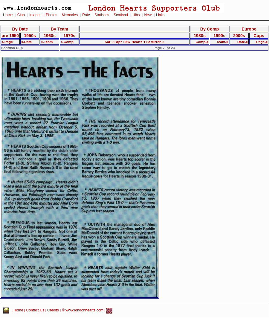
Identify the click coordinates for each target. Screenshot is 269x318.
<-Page (7, 42)
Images (35, 15)
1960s (50, 35)
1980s (200, 35)
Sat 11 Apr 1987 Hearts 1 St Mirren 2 (134, 42)
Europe (249, 29)
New (148, 15)
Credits (53, 310)
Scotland (121, 15)
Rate (86, 15)
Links (160, 15)
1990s (219, 35)
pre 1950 (10, 35)
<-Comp (67, 42)
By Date (20, 29)
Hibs (136, 15)
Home (8, 15)
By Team (59, 29)
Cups (258, 35)
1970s (69, 35)
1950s (30, 35)
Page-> (262, 42)
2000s (239, 35)
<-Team (47, 42)
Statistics (101, 15)
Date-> (242, 42)
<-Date (26, 42)
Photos (51, 15)
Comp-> (202, 42)
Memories (70, 15)
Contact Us (35, 310)
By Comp (209, 29)
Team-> (222, 42)
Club (21, 15)
